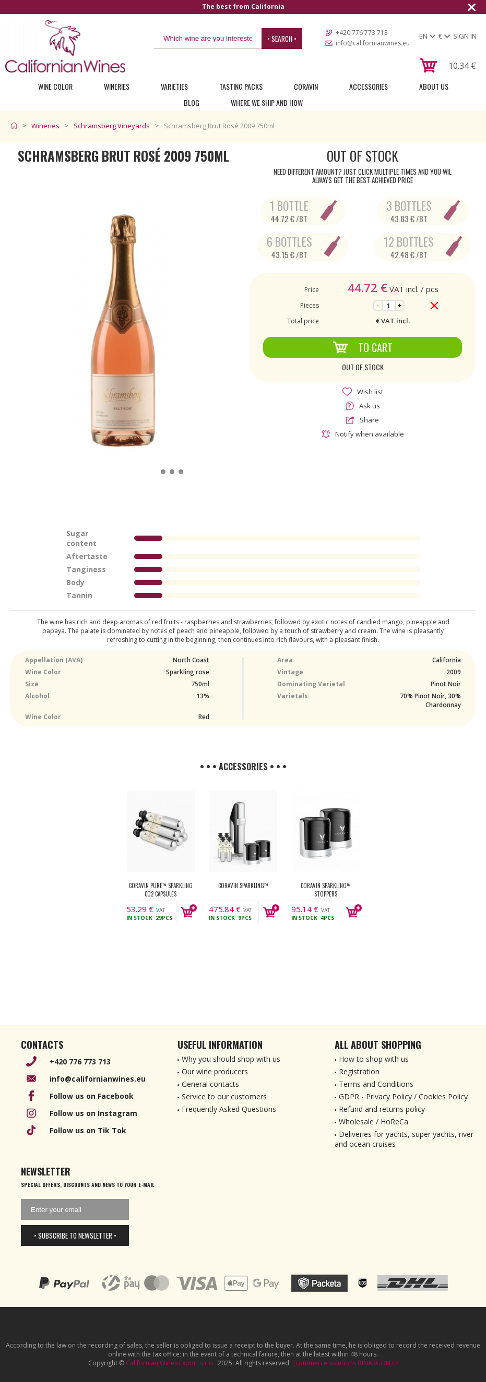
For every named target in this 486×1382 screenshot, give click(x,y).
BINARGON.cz (378, 1363)
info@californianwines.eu (373, 43)
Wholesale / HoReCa (373, 1121)
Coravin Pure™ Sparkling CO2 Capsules (161, 889)
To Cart (363, 347)
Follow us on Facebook (92, 1096)
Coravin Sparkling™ (243, 885)
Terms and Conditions (376, 1084)
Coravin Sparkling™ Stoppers (326, 889)
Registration (359, 1071)
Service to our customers (224, 1096)
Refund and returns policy (382, 1109)
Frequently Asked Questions (229, 1109)
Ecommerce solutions (324, 1363)
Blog (191, 102)
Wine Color (55, 86)
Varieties (174, 86)
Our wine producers (215, 1071)
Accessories (368, 86)
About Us (433, 86)
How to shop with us (374, 1059)
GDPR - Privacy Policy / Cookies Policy (403, 1096)
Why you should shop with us (231, 1059)
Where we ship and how (267, 102)
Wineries (116, 86)
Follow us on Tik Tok (88, 1130)
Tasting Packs (241, 86)
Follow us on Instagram (93, 1113)
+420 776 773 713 (362, 32)
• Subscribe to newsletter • (75, 1235)
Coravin (306, 86)
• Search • (282, 38)
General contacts (210, 1084)
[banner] (65, 46)
